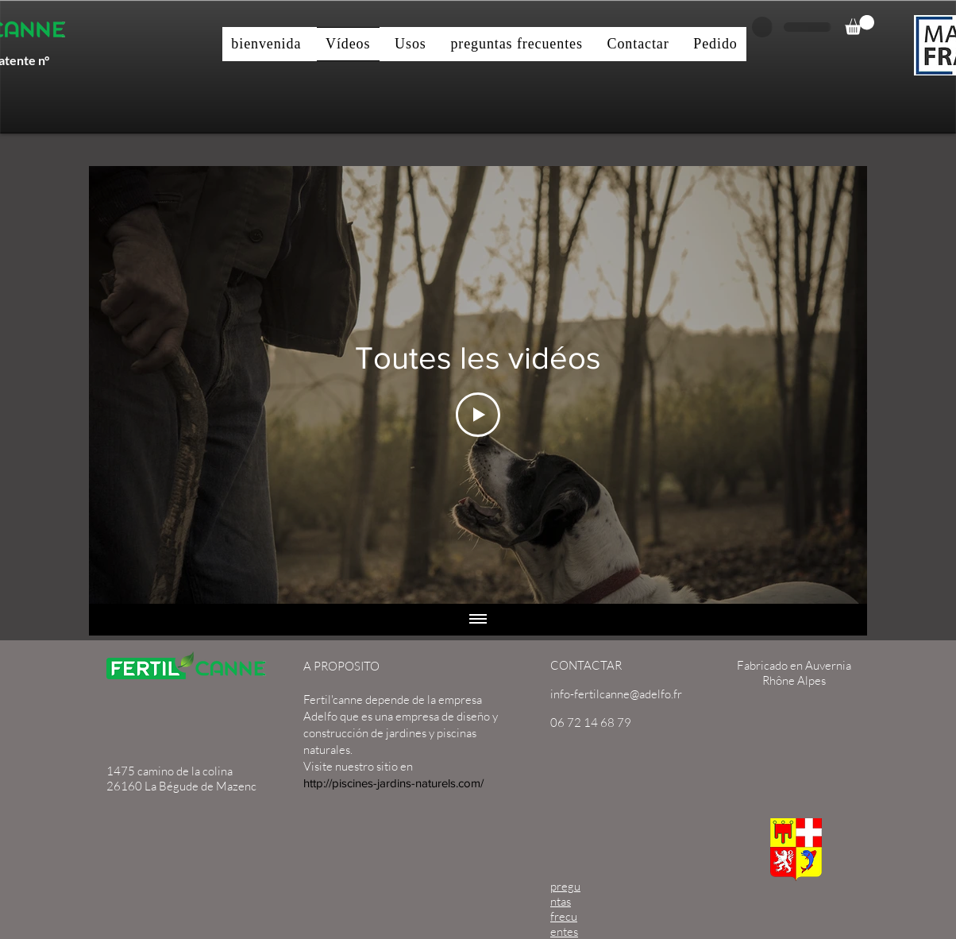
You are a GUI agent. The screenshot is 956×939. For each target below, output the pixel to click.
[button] (859, 25)
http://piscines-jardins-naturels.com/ (393, 783)
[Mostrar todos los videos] (478, 620)
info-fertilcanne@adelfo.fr (616, 693)
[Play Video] (478, 414)
